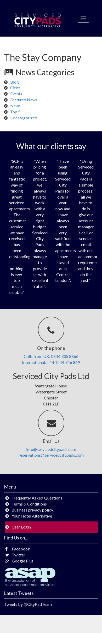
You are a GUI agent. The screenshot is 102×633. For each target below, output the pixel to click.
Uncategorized (23, 117)
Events (16, 93)
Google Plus (19, 560)
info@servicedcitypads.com (51, 449)
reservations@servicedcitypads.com (51, 454)
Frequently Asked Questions (37, 497)
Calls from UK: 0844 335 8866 (51, 356)
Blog (14, 81)
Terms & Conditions (29, 503)
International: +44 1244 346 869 (51, 362)
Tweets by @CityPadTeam (28, 604)
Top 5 (15, 111)
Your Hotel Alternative (32, 515)
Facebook (17, 548)
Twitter (15, 554)
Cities (15, 87)
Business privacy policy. (33, 509)
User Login (21, 526)
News (15, 105)
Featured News (23, 99)
